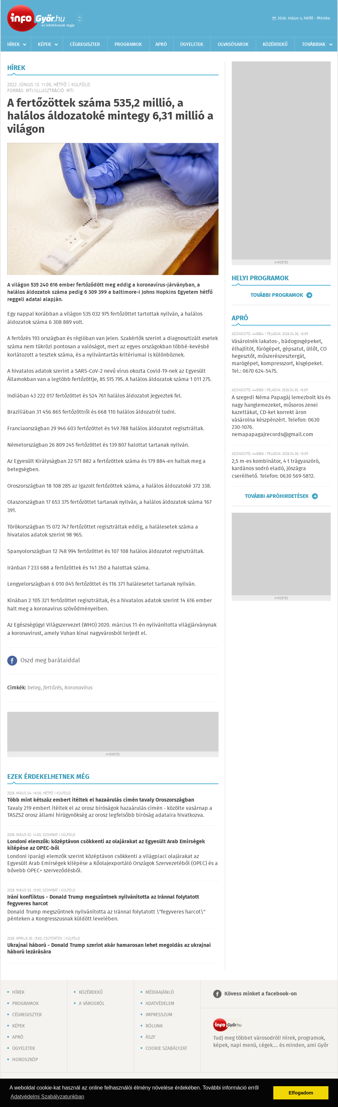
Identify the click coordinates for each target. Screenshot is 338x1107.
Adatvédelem (160, 1003)
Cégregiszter (85, 44)
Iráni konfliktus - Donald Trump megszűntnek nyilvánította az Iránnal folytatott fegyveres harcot (103, 900)
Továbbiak (313, 44)
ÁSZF (150, 1037)
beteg (34, 688)
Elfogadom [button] (301, 1092)
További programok (277, 295)
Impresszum (159, 1015)
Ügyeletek (191, 44)
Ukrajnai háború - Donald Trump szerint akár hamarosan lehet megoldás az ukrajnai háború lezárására (109, 948)
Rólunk (154, 1026)
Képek (44, 44)
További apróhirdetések (277, 496)
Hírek (13, 44)
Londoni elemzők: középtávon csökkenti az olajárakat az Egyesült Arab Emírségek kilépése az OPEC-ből (106, 845)
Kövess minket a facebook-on (260, 994)
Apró (161, 44)
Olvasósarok (233, 44)
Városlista (79, 19)
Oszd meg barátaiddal (50, 660)
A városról (92, 1003)
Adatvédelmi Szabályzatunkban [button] (47, 1096)
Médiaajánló (160, 992)
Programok (128, 44)
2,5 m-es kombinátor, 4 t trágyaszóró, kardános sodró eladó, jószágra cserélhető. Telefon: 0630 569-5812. (276, 468)
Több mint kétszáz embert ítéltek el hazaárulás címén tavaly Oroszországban (100, 800)
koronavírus (78, 688)
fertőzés (52, 688)
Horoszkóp (25, 1059)
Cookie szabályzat (166, 1048)
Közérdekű (275, 44)
